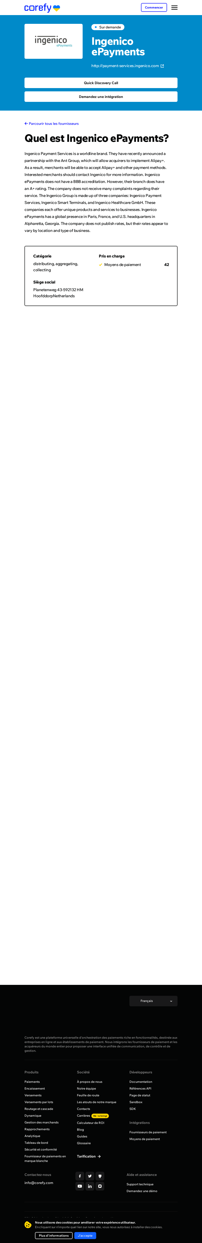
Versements (33, 1095)
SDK (132, 1109)
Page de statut (139, 1095)
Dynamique (32, 1116)
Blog (80, 1130)
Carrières (93, 1116)
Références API (140, 1088)
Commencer (154, 7)
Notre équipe (86, 1088)
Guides (82, 1136)
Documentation (140, 1082)
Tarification (87, 1156)
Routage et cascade (38, 1109)
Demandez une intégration (101, 96)
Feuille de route (88, 1095)
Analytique (32, 1136)
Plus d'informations (54, 1236)
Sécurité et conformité (40, 1149)
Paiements (32, 1082)
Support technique (140, 1184)
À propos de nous (89, 1082)
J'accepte (85, 1236)
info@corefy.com (38, 1182)
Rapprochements (37, 1129)
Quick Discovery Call (101, 83)
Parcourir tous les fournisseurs (54, 123)
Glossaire (84, 1143)
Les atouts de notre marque (96, 1102)
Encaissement (34, 1088)
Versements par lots (38, 1102)
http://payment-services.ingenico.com (127, 65)
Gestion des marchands (41, 1122)
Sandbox (135, 1102)
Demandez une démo (142, 1191)
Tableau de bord (36, 1143)
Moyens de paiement (144, 1139)
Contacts (83, 1109)
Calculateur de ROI (90, 1123)
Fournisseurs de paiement (148, 1132)
